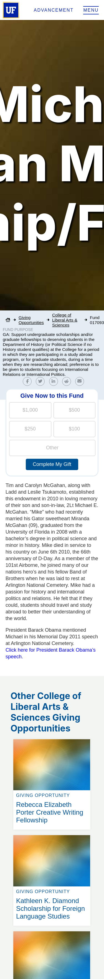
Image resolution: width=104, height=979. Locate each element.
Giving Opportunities (31, 320)
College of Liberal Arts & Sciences (64, 320)
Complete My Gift (52, 464)
